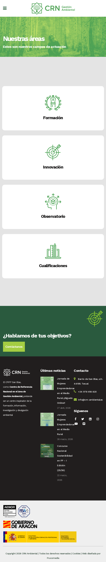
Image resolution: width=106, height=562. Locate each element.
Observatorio (53, 216)
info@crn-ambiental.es (90, 399)
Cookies (76, 553)
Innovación (53, 167)
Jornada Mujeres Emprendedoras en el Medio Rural (65, 424)
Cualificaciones (53, 265)
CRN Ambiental (29, 553)
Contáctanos (14, 346)
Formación (53, 117)
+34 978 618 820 (87, 391)
